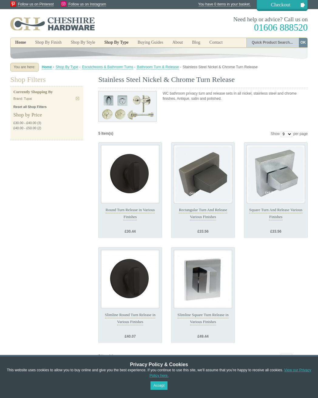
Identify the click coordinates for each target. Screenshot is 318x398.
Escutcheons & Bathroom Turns (107, 67)
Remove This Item (77, 98)
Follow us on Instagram (87, 4)
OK (303, 42)
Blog (196, 42)
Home (20, 42)
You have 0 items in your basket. (224, 4)
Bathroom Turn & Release (158, 67)
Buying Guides (150, 42)
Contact (216, 42)
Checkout (280, 5)
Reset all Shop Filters (30, 107)
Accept (159, 385)
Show (275, 134)
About (177, 42)
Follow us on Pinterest (36, 4)
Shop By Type (67, 67)
